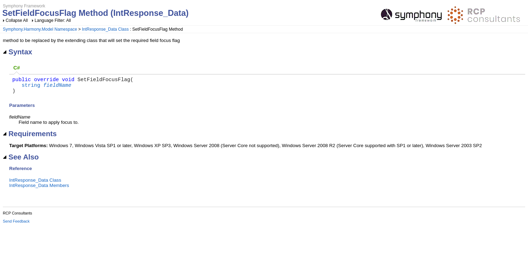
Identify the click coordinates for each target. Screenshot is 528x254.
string (31, 87)
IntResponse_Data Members (39, 189)
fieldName (57, 87)
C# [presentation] (16, 68)
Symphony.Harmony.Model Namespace (40, 29)
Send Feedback (16, 225)
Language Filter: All (53, 20)
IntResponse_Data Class (105, 29)
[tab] (16, 68)
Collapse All (17, 20)
